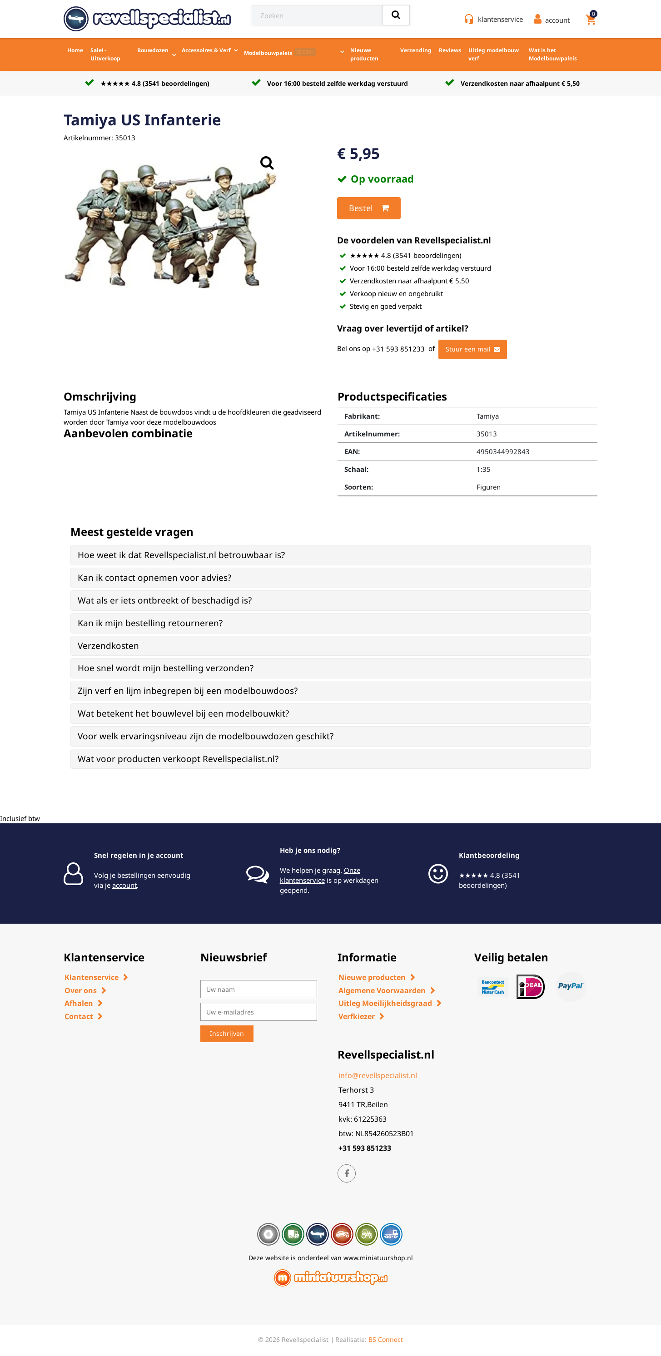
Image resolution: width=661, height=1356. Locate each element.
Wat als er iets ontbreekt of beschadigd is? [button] (165, 600)
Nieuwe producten (364, 54)
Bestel (369, 208)
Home (75, 50)
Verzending (416, 50)
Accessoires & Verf (206, 50)
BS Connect (385, 1339)
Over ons (81, 990)
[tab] (330, 555)
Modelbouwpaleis (280, 52)
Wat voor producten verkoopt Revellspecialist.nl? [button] (178, 759)
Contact (79, 1016)
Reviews (450, 50)
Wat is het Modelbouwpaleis (553, 54)
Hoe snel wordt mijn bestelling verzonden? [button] (165, 668)
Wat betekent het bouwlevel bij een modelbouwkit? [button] (183, 713)
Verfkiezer (356, 1016)
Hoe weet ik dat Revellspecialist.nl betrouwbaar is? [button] (181, 555)
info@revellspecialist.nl (377, 1075)
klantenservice (500, 19)
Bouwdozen (153, 50)
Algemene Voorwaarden (382, 990)
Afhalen (79, 1003)
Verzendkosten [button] (108, 646)
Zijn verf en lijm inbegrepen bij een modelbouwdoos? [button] (188, 691)
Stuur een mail (473, 349)
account (124, 885)
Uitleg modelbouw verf (493, 54)
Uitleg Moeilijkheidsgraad (385, 1003)
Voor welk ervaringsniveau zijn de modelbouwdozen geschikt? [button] (205, 736)
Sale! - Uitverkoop (105, 54)
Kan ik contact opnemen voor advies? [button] (154, 578)
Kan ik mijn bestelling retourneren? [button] (150, 623)
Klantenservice (92, 977)
